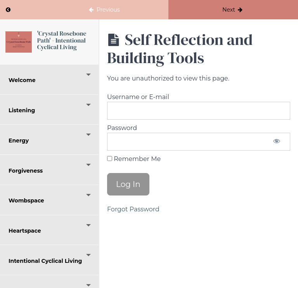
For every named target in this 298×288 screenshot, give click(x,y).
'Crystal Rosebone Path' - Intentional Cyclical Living (61, 40)
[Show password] (276, 142)
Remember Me (134, 159)
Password (122, 128)
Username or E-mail (138, 97)
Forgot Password (133, 209)
